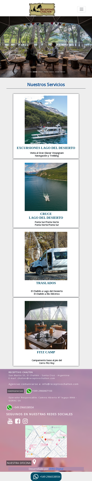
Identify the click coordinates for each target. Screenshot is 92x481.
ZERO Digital (56, 469)
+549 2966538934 (23, 407)
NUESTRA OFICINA (19, 463)
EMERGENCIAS (15, 391)
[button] (7, 47)
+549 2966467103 (42, 390)
